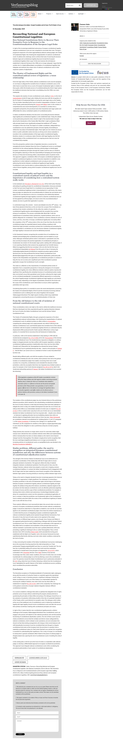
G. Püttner (32, 249)
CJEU (81, 43)
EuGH (86, 45)
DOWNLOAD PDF (19, 657)
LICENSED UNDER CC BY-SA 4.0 (38, 657)
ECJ (81, 45)
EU (83, 45)
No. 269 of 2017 (31, 583)
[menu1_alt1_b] (20, 12)
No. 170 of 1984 (33, 338)
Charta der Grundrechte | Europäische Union (95, 43)
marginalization (17, 98)
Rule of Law (83, 49)
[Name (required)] (37, 712)
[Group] (24, 4)
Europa (82, 55)
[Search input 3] (71, 5)
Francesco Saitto (85, 24)
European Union (92, 45)
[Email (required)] (37, 716)
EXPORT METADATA (20, 662)
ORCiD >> (82, 36)
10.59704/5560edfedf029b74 (38, 675)
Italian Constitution (23, 421)
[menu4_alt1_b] (13, 12)
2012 (52, 96)
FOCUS (73, 77)
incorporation (51, 321)
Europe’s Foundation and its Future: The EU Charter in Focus (46, 25)
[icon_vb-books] (33, 12)
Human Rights (102, 47)
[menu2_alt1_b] (27, 12)
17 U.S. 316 (41, 184)
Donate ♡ (91, 123)
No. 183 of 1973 (47, 367)
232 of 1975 (51, 550)
